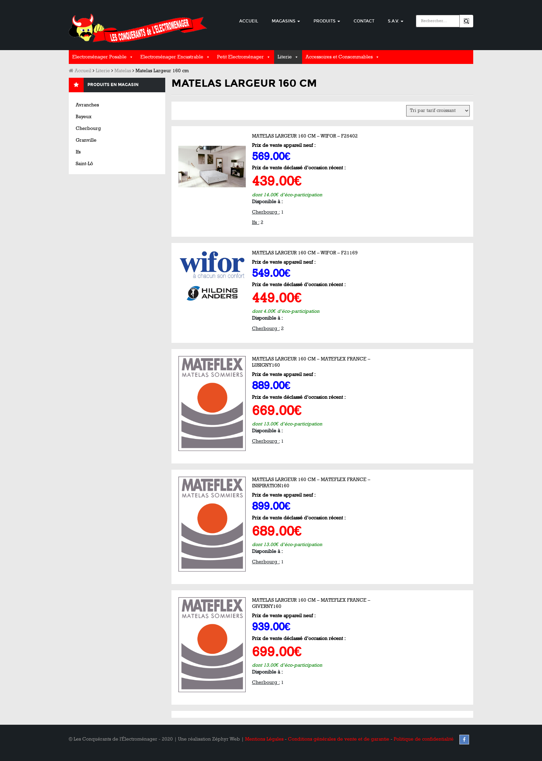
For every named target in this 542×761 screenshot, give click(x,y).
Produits (327, 21)
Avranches (87, 105)
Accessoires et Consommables (339, 57)
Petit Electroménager (240, 57)
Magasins (286, 21)
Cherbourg (88, 128)
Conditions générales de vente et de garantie (338, 739)
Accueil (248, 21)
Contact (364, 21)
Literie (285, 57)
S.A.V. (395, 21)
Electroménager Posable (99, 57)
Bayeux (84, 117)
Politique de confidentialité (424, 739)
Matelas (122, 71)
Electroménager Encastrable (171, 57)
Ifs (78, 152)
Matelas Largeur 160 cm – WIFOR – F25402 (305, 136)
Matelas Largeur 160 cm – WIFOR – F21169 (305, 253)
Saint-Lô (84, 164)
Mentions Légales (264, 739)
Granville (86, 140)
